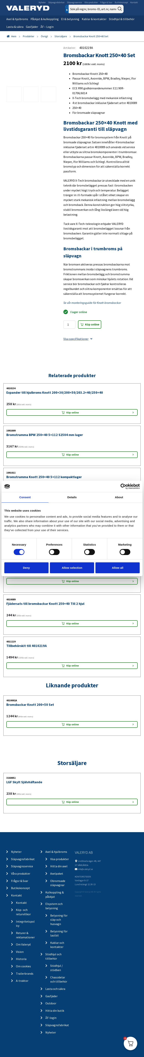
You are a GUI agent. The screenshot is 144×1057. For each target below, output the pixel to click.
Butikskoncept (121, 2)
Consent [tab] (25, 497)
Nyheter (42, 2)
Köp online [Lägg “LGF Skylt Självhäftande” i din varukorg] (72, 802)
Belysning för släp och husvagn (59, 920)
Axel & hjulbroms (17, 19)
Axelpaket (56, 873)
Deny (26, 567)
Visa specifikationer (77, 339)
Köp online (92, 324)
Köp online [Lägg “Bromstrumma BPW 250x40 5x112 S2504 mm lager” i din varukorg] (72, 454)
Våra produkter (91, 2)
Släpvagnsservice (74, 2)
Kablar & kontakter (94, 19)
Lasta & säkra (14, 27)
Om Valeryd (23, 944)
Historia (21, 959)
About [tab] (119, 497)
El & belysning (70, 19)
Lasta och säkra (55, 989)
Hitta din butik (54, 1010)
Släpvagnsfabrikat (56, 2)
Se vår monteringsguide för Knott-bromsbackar (92, 303)
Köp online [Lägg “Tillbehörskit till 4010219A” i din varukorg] (72, 665)
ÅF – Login (47, 27)
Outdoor (50, 1003)
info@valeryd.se (85, 868)
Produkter (28, 36)
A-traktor (22, 981)
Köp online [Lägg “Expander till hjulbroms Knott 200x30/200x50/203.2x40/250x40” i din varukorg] (72, 412)
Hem (13, 36)
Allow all (117, 567)
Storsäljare (61, 36)
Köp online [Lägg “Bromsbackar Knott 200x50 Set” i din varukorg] (72, 724)
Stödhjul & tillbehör (121, 19)
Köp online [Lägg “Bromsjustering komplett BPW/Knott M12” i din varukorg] (72, 581)
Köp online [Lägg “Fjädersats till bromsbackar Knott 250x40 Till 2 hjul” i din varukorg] (72, 623)
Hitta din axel (59, 866)
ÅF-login (50, 1018)
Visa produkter (59, 859)
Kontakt (134, 2)
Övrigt (44, 36)
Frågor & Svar (106, 2)
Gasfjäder (32, 27)
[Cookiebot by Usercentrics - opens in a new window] (123, 486)
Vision (20, 952)
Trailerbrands (24, 973)
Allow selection (72, 567)
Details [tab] (72, 497)
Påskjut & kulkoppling (45, 19)
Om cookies (23, 966)
